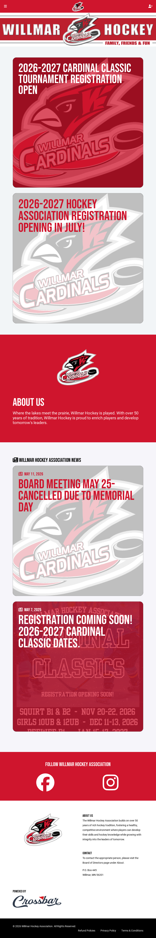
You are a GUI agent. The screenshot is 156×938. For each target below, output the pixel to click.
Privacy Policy (108, 930)
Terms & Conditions (132, 930)
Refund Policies (86, 930)
